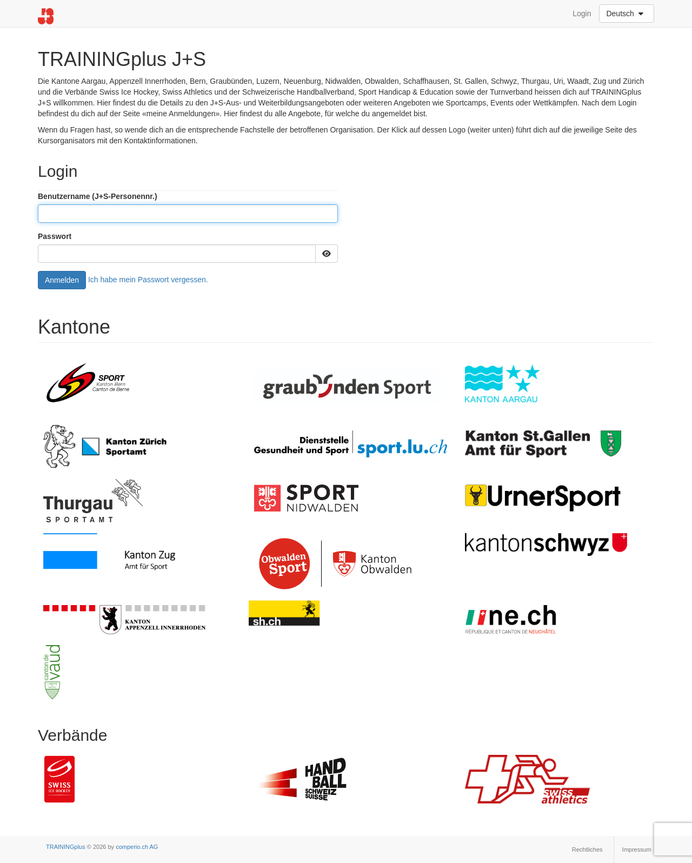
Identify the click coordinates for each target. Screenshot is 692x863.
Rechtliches (587, 849)
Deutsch (626, 13)
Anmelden (62, 280)
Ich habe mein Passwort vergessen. (148, 279)
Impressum (636, 849)
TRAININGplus (65, 847)
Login (582, 13)
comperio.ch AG (137, 847)
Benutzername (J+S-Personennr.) (97, 196)
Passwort (54, 236)
